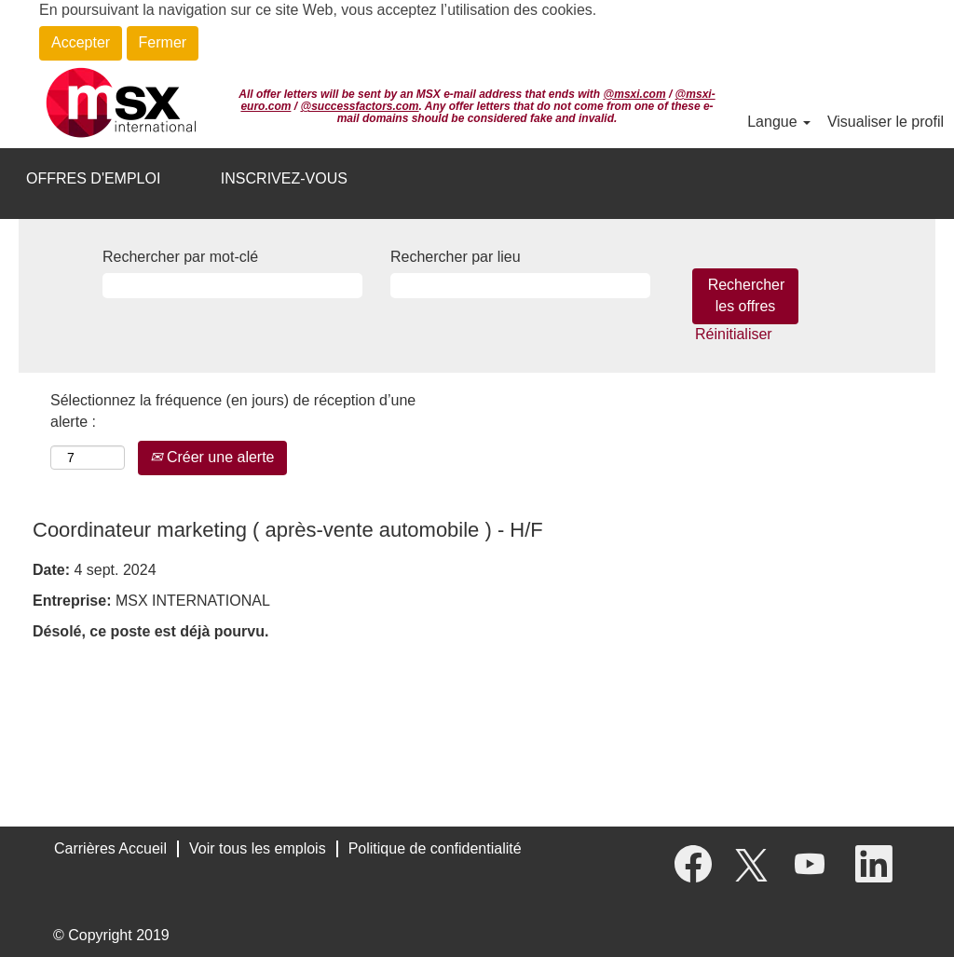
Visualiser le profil (885, 122)
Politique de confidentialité (435, 848)
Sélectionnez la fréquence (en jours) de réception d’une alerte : (233, 411)
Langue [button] (779, 122)
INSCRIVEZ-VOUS (284, 178)
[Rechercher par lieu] (520, 285)
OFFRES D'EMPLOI (93, 178)
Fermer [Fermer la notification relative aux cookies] (163, 42)
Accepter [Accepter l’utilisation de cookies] (80, 42)
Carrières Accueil (110, 848)
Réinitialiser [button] (733, 334)
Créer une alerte (212, 457)
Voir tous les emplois (257, 848)
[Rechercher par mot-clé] (232, 285)
